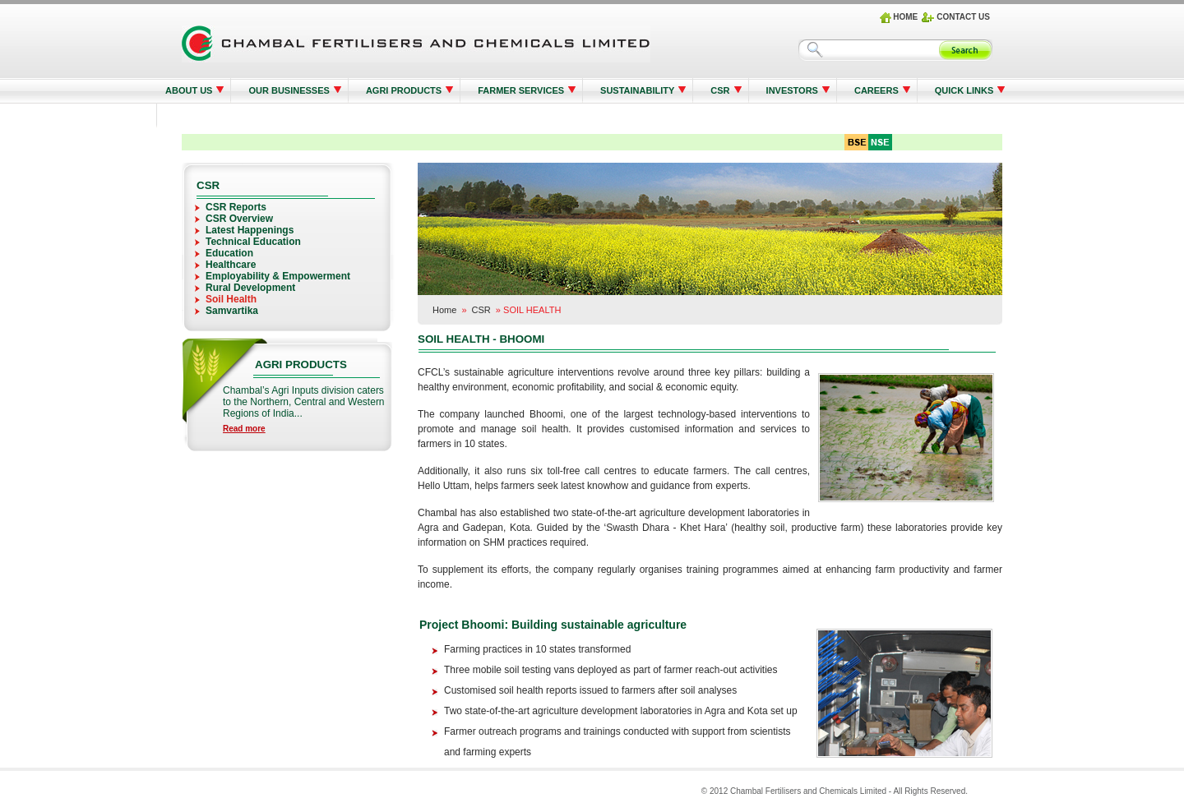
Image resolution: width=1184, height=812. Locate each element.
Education (229, 253)
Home (444, 310)
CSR (481, 310)
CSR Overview (239, 218)
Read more (244, 428)
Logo (416, 43)
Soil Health (231, 299)
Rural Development (250, 287)
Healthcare (231, 264)
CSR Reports (236, 207)
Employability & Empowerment (278, 276)
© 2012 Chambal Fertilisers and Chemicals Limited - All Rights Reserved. (834, 791)
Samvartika (232, 310)
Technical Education (253, 241)
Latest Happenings (250, 230)
